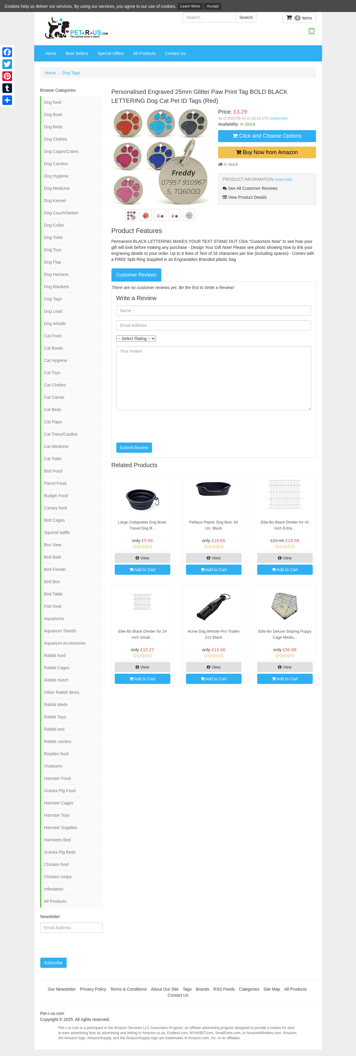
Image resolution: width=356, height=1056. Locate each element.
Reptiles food (56, 753)
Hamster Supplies (61, 827)
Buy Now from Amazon (267, 152)
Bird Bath (53, 557)
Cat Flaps (53, 421)
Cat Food (53, 335)
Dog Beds (53, 126)
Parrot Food (55, 483)
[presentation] (162, 426)
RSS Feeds (224, 989)
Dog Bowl (53, 114)
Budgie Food (56, 495)
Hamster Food (57, 778)
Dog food (52, 102)
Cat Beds (53, 409)
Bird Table (53, 594)
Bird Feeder (55, 569)
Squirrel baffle (57, 532)
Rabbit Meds (56, 704)
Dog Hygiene (56, 176)
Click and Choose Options (267, 136)
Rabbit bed (54, 729)
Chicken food (56, 864)
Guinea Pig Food (60, 790)
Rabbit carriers (58, 741)
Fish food (53, 606)
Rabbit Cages (57, 667)
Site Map (271, 989)
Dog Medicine (57, 188)
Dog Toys (53, 249)
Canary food (55, 508)
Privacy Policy (93, 989)
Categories (249, 989)
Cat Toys (52, 372)
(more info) (279, 118)
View (142, 558)
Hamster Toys (57, 815)
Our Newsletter (62, 989)
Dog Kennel (55, 200)
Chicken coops (58, 876)
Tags (187, 989)
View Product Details (245, 197)
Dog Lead (53, 311)
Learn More (190, 6)
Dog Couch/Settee (61, 212)
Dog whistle (55, 323)
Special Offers (111, 53)
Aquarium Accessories (65, 643)
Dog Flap (52, 262)
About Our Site (165, 989)
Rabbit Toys (55, 716)
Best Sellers (77, 53)
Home (50, 53)
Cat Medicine (56, 446)
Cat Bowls (53, 348)
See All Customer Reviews (250, 188)
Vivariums (53, 766)
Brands (202, 989)
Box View (53, 544)
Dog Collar (54, 225)
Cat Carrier (54, 397)
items (299, 17)
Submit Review (134, 447)
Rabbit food (55, 655)
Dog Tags (71, 72)
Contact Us (175, 53)
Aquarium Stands (60, 630)
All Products (144, 53)
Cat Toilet (53, 458)
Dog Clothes (55, 139)
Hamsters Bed (57, 839)
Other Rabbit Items (62, 692)
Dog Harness (56, 274)
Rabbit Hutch (56, 680)
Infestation (54, 889)
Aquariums (54, 618)
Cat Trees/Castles (61, 434)
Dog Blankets (56, 286)
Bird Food (53, 471)
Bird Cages (54, 520)
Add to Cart (142, 569)
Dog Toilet (53, 237)
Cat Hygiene (55, 360)
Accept (213, 6)
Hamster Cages (58, 803)
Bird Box (52, 581)
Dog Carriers (56, 163)
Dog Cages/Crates (61, 151)
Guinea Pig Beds (60, 852)
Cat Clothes (55, 385)
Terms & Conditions (128, 989)
